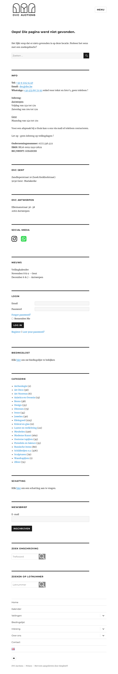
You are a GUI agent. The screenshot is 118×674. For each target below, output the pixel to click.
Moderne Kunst (22, 435)
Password (17, 309)
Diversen (19, 408)
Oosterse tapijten (23, 439)
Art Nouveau (21, 393)
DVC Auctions (17, 666)
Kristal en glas (22, 424)
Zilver (17, 462)
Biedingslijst (18, 622)
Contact (16, 642)
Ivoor (17, 412)
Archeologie (20, 386)
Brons (17, 401)
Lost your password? (34, 331)
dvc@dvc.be (26, 86)
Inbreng (16, 629)
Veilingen (17, 615)
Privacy (29, 666)
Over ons (16, 635)
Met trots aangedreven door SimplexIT (51, 666)
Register (16, 331)
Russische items (23, 446)
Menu (100, 9)
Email (15, 303)
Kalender (16, 609)
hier (18, 360)
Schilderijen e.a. (22, 450)
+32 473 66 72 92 (33, 90)
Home (15, 602)
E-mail (15, 514)
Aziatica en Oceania (24, 397)
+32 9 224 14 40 (24, 82)
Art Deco (18, 390)
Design (18, 405)
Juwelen (18, 416)
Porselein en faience (25, 443)
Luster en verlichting (25, 427)
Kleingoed (19, 420)
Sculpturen (20, 454)
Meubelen (19, 431)
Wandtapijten (21, 458)
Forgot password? (21, 314)
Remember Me (22, 318)
